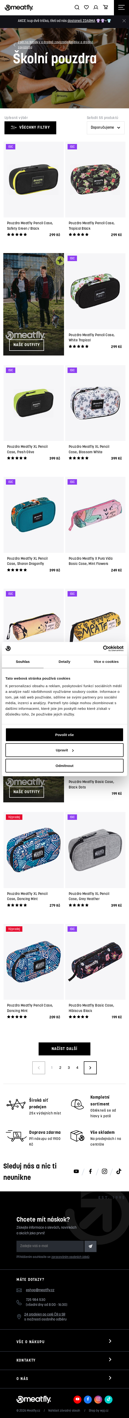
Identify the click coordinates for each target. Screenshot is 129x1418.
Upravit (65, 750)
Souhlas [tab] (23, 662)
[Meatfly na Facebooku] (90, 1171)
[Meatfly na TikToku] (118, 1171)
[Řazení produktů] (106, 127)
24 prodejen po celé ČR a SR (44, 1314)
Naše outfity (26, 345)
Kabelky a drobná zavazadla (55, 45)
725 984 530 (35, 1300)
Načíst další (64, 1049)
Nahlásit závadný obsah (64, 1410)
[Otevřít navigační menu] (121, 7)
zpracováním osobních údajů (70, 1257)
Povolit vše (64, 734)
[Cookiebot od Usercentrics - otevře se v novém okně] (103, 648)
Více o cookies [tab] (106, 662)
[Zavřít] (124, 21)
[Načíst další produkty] (90, 1067)
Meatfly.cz (33, 1410)
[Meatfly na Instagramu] (104, 1171)
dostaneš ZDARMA (81, 21)
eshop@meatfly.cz (40, 1290)
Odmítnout (64, 765)
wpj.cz (104, 1410)
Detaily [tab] (64, 662)
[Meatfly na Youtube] (76, 1171)
